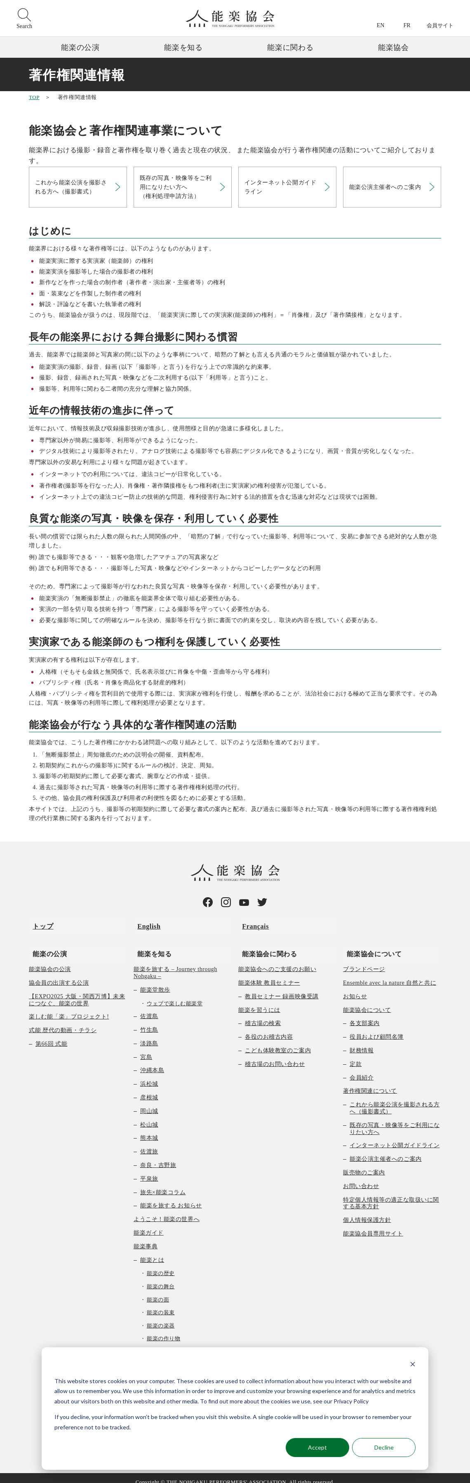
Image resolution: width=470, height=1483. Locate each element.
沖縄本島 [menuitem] (152, 1062)
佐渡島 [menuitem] (149, 1008)
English (145, 925)
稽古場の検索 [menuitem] (263, 1015)
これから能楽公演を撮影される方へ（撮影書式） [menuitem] (394, 1100)
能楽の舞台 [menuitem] (161, 1278)
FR (406, 25)
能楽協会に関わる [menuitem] (265, 944)
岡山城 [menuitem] (149, 1103)
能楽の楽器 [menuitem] (161, 1317)
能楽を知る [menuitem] (151, 944)
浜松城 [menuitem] (149, 1076)
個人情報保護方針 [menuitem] (367, 1212)
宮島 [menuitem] (146, 1049)
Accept (317, 1447)
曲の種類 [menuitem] (152, 1343)
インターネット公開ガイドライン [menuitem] (394, 1137)
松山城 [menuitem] (149, 1116)
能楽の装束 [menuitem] (161, 1304)
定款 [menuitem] (356, 1056)
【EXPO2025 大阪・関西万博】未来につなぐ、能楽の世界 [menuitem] (77, 991)
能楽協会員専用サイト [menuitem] (373, 1225)
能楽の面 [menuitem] (158, 1291)
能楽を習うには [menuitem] (259, 1002)
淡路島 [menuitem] (149, 1035)
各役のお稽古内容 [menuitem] (269, 1029)
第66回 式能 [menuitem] (51, 1036)
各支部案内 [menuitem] (365, 1015)
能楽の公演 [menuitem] (46, 944)
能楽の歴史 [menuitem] (161, 1265)
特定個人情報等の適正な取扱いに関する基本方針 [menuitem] (391, 1195)
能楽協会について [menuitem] (370, 944)
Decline (384, 1447)
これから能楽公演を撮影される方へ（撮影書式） (72, 188)
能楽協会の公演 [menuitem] (50, 961)
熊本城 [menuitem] (149, 1130)
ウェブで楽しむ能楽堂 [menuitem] (174, 995)
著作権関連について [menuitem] (370, 1083)
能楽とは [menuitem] (152, 1252)
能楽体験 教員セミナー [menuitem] (269, 974)
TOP (34, 97)
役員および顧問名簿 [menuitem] (377, 1029)
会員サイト (440, 25)
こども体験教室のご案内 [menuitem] (278, 1042)
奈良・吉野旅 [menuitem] (158, 1157)
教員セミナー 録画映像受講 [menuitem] (282, 988)
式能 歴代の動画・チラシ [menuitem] (62, 1022)
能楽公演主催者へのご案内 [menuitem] (386, 1151)
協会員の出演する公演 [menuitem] (59, 974)
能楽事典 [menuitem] (145, 1238)
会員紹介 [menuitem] (362, 1069)
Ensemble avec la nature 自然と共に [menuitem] (389, 974)
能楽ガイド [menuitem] (149, 1224)
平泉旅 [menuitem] (149, 1170)
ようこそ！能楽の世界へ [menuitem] (167, 1211)
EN (381, 25)
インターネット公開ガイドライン (281, 188)
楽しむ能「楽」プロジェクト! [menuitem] (69, 1009)
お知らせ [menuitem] (355, 988)
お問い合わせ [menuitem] (361, 1178)
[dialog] (235, 1408)
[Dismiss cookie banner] (413, 1365)
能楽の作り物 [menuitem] (163, 1330)
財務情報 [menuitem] (362, 1042)
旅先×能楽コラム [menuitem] (163, 1184)
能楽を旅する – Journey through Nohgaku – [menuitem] (175, 964)
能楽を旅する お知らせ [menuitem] (171, 1198)
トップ (39, 925)
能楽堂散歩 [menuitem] (155, 981)
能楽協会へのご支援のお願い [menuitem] (277, 961)
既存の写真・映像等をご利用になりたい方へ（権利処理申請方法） (177, 188)
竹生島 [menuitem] (149, 1022)
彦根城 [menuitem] (149, 1089)
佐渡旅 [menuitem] (149, 1144)
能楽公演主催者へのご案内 (386, 188)
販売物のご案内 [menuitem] (364, 1164)
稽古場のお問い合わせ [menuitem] (275, 1056)
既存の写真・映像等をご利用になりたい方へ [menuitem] (394, 1120)
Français (251, 925)
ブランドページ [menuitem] (364, 961)
